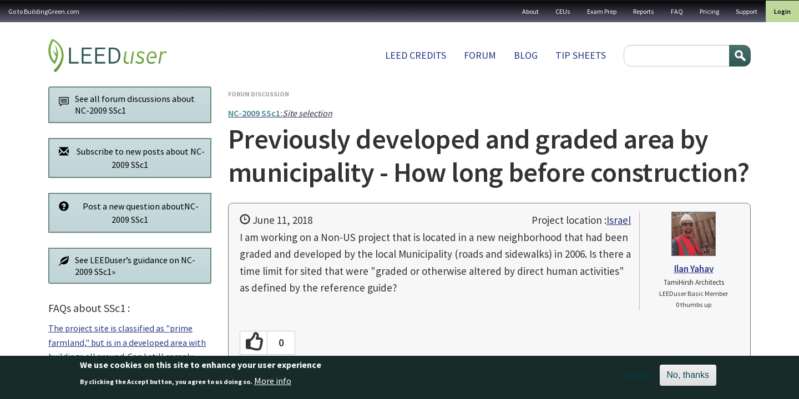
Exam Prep (601, 11)
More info (272, 384)
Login (782, 11)
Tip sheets (580, 55)
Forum (480, 55)
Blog (526, 55)
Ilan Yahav (694, 269)
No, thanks (688, 379)
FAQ (677, 11)
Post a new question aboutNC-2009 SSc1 (126, 212)
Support (746, 11)
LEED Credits (415, 55)
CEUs (562, 11)
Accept (638, 379)
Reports (643, 11)
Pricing (709, 11)
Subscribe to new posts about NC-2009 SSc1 (129, 157)
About (530, 11)
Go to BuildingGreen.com (43, 11)
